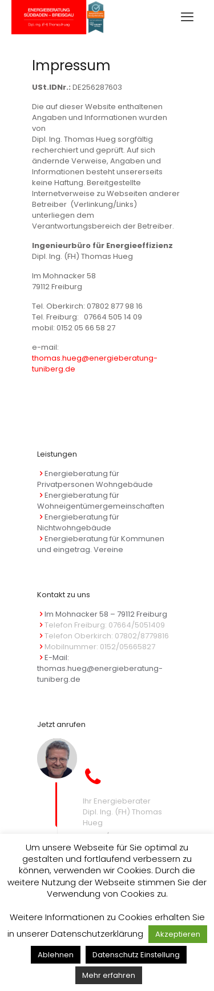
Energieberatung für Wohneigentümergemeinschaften (100, 501)
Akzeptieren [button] (177, 934)
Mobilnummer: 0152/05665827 (100, 646)
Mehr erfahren (108, 975)
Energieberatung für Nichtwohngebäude (78, 522)
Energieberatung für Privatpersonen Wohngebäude (95, 479)
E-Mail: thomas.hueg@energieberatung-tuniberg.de (100, 668)
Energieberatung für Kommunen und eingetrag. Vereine (100, 544)
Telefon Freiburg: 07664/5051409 (105, 625)
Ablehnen (56, 954)
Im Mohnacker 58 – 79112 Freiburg (106, 614)
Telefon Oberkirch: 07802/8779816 (107, 635)
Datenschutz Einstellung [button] (136, 954)
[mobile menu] (187, 17)
